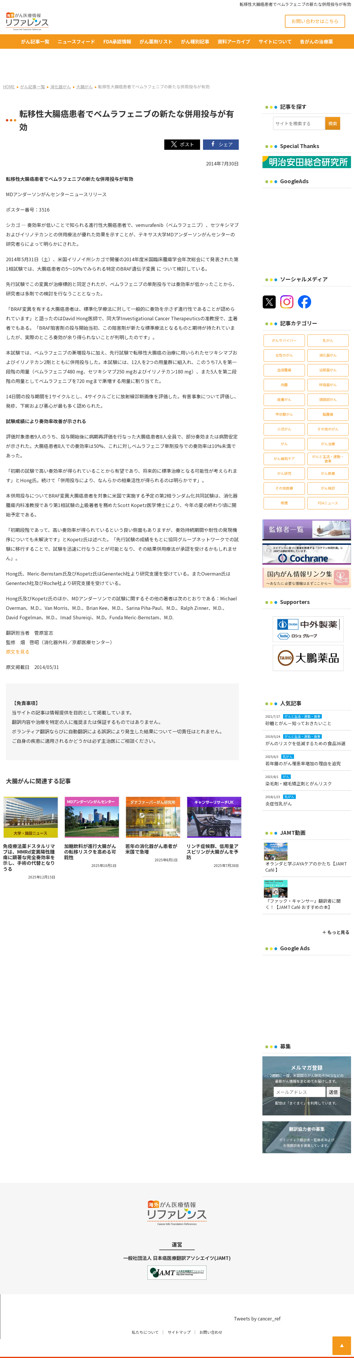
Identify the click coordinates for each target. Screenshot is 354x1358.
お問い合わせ (211, 1313)
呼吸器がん (328, 365)
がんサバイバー (284, 321)
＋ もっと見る (336, 913)
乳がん (328, 321)
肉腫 (284, 365)
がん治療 (328, 425)
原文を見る (18, 632)
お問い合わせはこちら (315, 21)
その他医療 (284, 469)
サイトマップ (179, 1313)
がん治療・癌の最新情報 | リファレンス (78, 1348)
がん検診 (328, 469)
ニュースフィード (76, 41)
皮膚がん (284, 380)
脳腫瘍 (328, 395)
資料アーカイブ (233, 41)
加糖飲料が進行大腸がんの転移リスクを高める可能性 (90, 833)
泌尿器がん (328, 351)
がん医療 (328, 454)
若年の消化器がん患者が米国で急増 (151, 830)
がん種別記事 (195, 41)
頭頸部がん (328, 380)
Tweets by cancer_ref (257, 1299)
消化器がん (328, 336)
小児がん (284, 410)
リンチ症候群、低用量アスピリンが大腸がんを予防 (212, 833)
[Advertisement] (308, 209)
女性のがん (284, 336)
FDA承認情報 (117, 41)
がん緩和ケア (284, 439)
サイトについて (275, 41)
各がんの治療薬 (316, 41)
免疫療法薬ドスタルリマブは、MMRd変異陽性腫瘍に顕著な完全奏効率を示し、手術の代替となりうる (29, 839)
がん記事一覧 (35, 41)
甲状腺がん (284, 395)
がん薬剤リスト (156, 41)
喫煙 (284, 484)
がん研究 (284, 454)
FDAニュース (328, 484)
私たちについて (145, 1313)
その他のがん (328, 410)
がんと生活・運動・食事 (328, 439)
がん (284, 425)
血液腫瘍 (284, 351)
